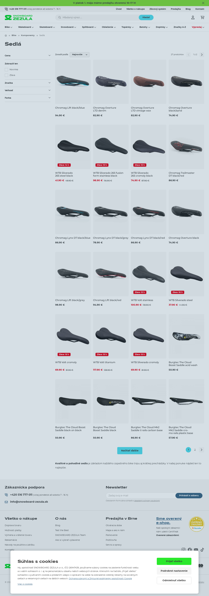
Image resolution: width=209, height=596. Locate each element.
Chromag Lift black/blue (70, 107)
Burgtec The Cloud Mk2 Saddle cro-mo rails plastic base (181, 430)
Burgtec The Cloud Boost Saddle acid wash (183, 364)
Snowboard (67, 27)
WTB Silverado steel (181, 300)
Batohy (143, 27)
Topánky (126, 27)
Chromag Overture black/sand (180, 109)
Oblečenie (107, 27)
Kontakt (199, 9)
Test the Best (62, 530)
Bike (7, 27)
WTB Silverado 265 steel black (64, 174)
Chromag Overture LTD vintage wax (142, 109)
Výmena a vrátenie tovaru (18, 535)
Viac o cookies (25, 584)
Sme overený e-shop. (169, 520)
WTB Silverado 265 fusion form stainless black (108, 174)
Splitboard (88, 27)
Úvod (119, 9)
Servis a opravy (114, 545)
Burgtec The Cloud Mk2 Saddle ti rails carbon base (147, 429)
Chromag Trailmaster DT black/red (182, 174)
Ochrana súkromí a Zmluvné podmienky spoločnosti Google (100, 579)
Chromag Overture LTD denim (104, 109)
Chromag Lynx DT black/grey (110, 237)
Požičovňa (111, 540)
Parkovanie (111, 535)
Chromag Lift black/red (107, 300)
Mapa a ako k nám (115, 530)
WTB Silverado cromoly (145, 362)
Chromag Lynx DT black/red (148, 237)
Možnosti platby (13, 530)
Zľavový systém (157, 9)
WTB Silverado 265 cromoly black (142, 174)
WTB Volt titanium (104, 362)
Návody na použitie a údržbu (19, 545)
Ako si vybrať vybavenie (67, 540)
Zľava (12, 75)
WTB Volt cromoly (66, 362)
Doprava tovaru (13, 525)
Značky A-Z (180, 27)
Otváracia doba (114, 525)
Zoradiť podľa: (61, 55)
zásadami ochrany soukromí (147, 501)
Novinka (14, 70)
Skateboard (46, 27)
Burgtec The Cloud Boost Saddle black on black (70, 429)
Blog (188, 9)
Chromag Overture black (184, 237)
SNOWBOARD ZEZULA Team (70, 535)
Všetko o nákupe (135, 9)
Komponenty (28, 35)
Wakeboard (24, 27)
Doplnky (160, 27)
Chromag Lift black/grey (70, 300)
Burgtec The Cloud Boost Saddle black (104, 429)
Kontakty (9, 550)
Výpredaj (197, 27)
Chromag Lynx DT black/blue (72, 237)
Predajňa (176, 9)
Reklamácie (11, 540)
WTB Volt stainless (142, 300)
